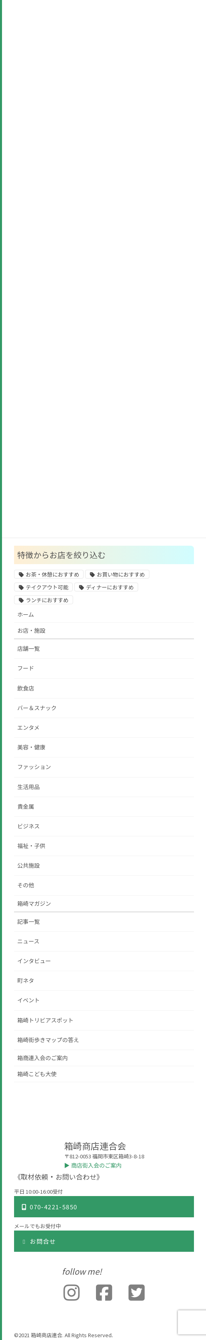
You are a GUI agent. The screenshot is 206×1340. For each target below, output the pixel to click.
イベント (28, 1000)
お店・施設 (31, 630)
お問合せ (38, 1241)
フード (25, 668)
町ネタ (25, 980)
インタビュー (34, 960)
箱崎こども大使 (37, 1074)
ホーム (25, 614)
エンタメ (28, 727)
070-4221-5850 (48, 1206)
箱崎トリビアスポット (45, 1020)
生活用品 (28, 786)
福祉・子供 (31, 845)
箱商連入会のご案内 (42, 1058)
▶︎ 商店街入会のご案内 (93, 1165)
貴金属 (25, 806)
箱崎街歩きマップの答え (48, 1039)
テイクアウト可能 (47, 587)
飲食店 (25, 688)
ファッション (34, 766)
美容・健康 (31, 747)
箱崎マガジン (34, 903)
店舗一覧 (28, 648)
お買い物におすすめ (121, 574)
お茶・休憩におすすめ (52, 574)
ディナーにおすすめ (110, 587)
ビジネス (28, 826)
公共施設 (28, 865)
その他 (25, 885)
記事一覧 (28, 921)
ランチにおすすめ (47, 600)
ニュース (28, 941)
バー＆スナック (37, 707)
